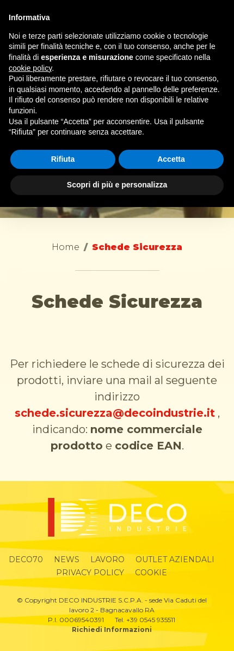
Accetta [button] (171, 159)
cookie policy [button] (30, 68)
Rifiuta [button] (63, 159)
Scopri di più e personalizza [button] (117, 184)
